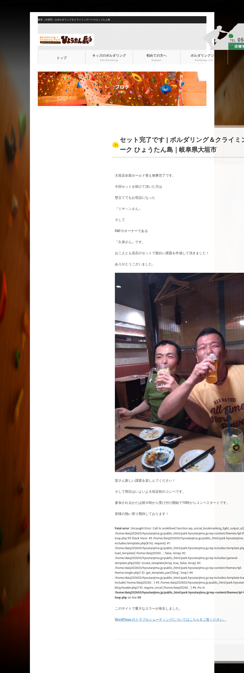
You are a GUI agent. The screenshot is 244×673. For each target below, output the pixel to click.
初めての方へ (156, 57)
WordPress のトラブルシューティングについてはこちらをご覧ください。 (171, 619)
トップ (62, 58)
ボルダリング (68, 111)
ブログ (52, 111)
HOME (42, 111)
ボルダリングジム (204, 57)
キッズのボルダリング (109, 57)
